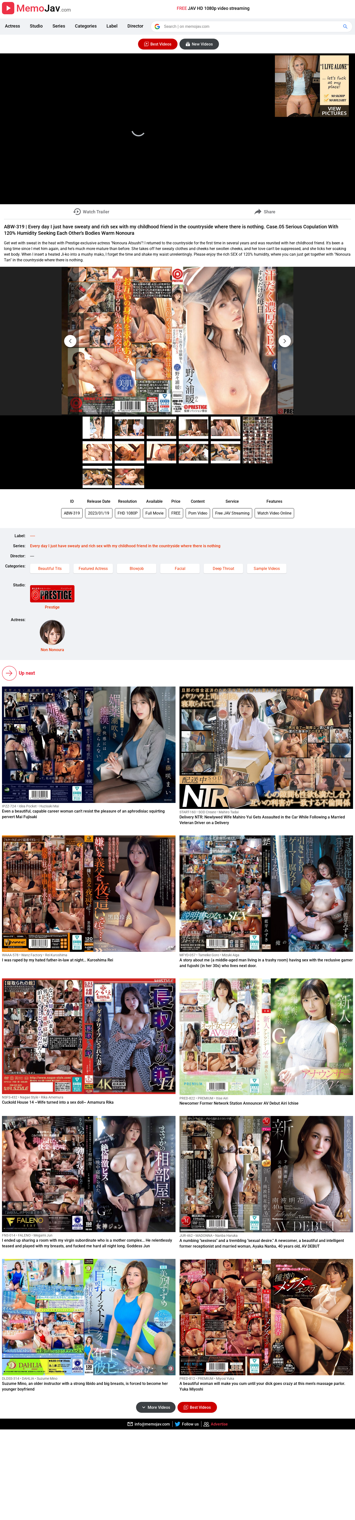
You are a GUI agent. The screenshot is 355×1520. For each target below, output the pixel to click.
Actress (12, 26)
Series (59, 26)
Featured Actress (93, 568)
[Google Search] (345, 26)
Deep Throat (223, 568)
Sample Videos (267, 568)
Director (135, 26)
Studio (36, 26)
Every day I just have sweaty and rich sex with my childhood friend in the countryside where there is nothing (125, 546)
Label (112, 26)
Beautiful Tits (50, 568)
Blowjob (137, 568)
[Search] (251, 26)
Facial (180, 568)
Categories (86, 26)
